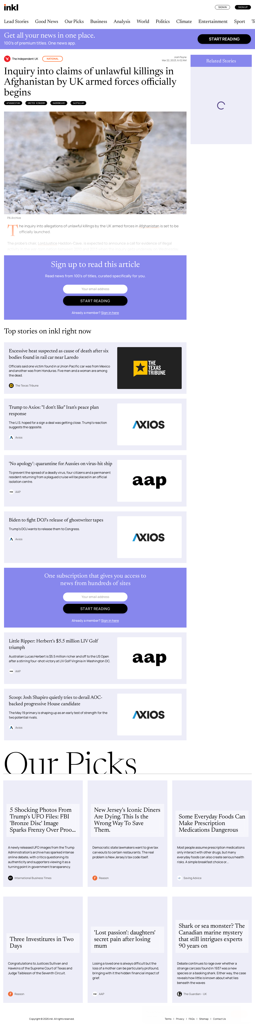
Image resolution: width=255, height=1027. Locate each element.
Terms (168, 1019)
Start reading (224, 39)
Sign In (222, 7)
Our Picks (74, 21)
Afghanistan (13, 103)
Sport (239, 21)
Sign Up (243, 7)
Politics (163, 21)
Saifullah (78, 103)
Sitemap (203, 1019)
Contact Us (219, 1019)
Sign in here (110, 312)
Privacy (180, 1019)
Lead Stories (16, 21)
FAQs (192, 1019)
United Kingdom (36, 103)
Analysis (122, 21)
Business (98, 21)
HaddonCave (59, 103)
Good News (46, 21)
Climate (184, 21)
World (143, 21)
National (52, 58)
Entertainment (213, 21)
